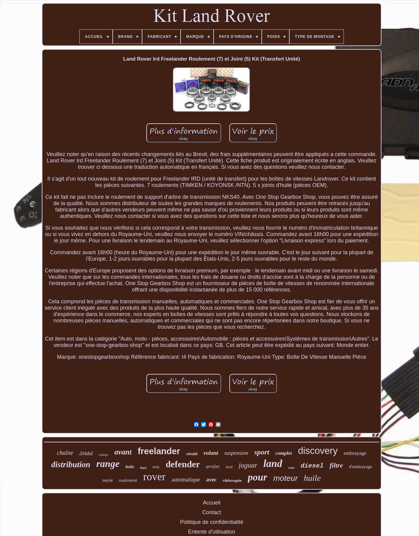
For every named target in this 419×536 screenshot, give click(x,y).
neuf (229, 466)
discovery (318, 450)
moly (155, 467)
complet (283, 453)
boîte (130, 466)
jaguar (248, 465)
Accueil (211, 503)
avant (122, 452)
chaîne (65, 452)
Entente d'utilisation (211, 532)
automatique (185, 479)
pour (257, 477)
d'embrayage (360, 466)
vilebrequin (231, 480)
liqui (143, 467)
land (272, 463)
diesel (312, 465)
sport (261, 452)
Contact (211, 512)
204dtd (85, 453)
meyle (107, 480)
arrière (213, 466)
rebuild (192, 454)
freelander (159, 451)
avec (211, 480)
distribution (70, 464)
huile (312, 478)
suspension (236, 453)
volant (211, 453)
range (107, 463)
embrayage (355, 453)
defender (183, 464)
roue (291, 467)
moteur (285, 478)
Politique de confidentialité (211, 522)
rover (154, 477)
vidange (103, 454)
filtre (336, 465)
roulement (128, 480)
